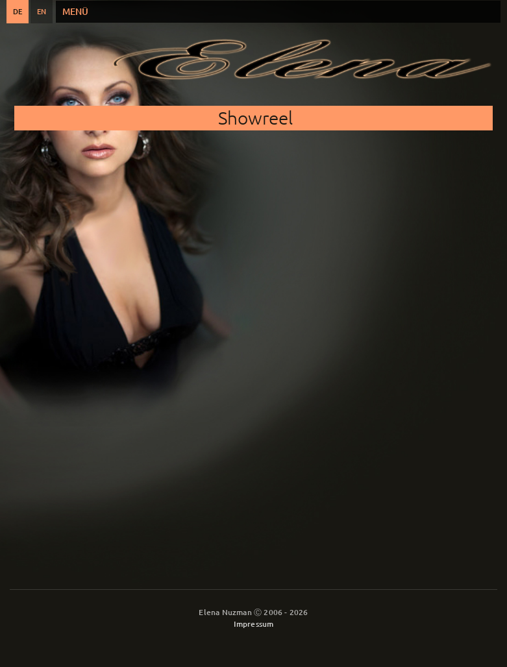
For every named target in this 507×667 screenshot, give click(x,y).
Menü (75, 11)
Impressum (254, 623)
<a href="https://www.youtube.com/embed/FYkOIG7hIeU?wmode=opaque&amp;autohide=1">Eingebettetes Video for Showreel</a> (253, 326)
